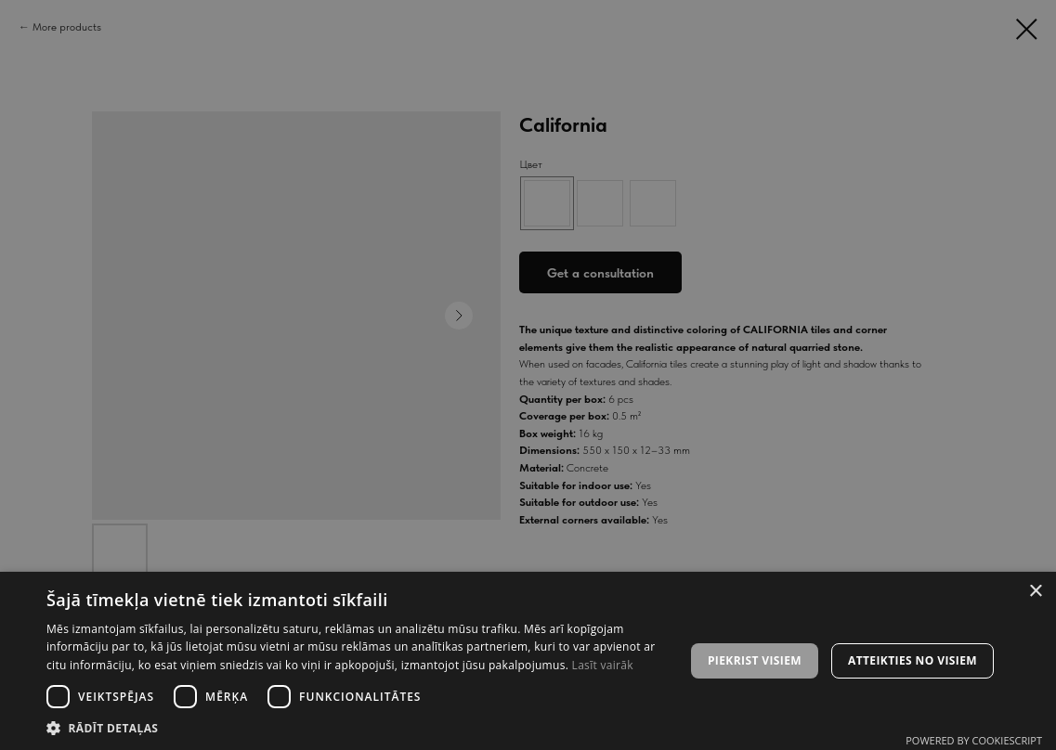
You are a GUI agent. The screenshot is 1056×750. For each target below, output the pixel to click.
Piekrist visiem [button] (755, 660)
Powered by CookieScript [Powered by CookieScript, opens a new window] (974, 740)
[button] (356, 727)
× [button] (1035, 592)
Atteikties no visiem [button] (912, 660)
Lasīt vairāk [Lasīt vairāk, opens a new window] (602, 665)
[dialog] (528, 375)
